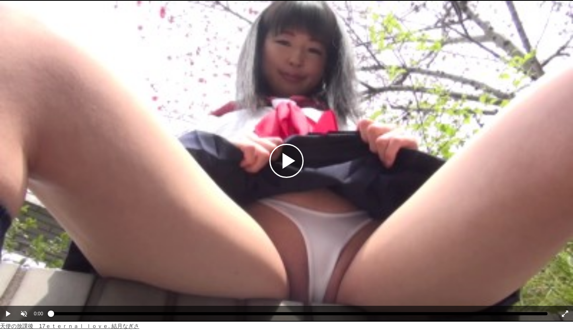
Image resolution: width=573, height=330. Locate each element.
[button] (24, 314)
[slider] (299, 316)
